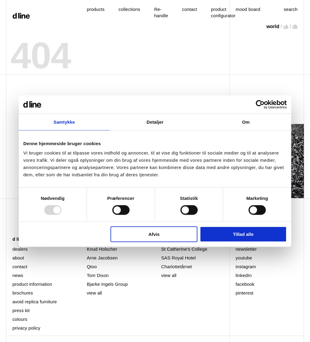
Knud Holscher (102, 249)
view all (94, 292)
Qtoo (92, 266)
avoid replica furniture (34, 301)
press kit (21, 310)
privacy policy (26, 328)
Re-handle (161, 12)
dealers (20, 249)
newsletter (246, 249)
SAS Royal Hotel (178, 257)
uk (286, 26)
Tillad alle (243, 234)
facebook (245, 284)
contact (19, 266)
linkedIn (244, 275)
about (18, 257)
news (17, 275)
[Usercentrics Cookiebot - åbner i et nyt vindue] (260, 104)
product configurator (223, 12)
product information (32, 284)
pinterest (244, 292)
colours (19, 319)
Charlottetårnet (176, 266)
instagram (246, 266)
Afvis (154, 234)
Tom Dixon (98, 275)
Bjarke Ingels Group (107, 284)
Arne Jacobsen (102, 257)
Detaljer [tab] (155, 121)
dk (295, 26)
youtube (244, 257)
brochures (22, 292)
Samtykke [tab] (64, 121)
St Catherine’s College (184, 249)
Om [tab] (245, 121)
